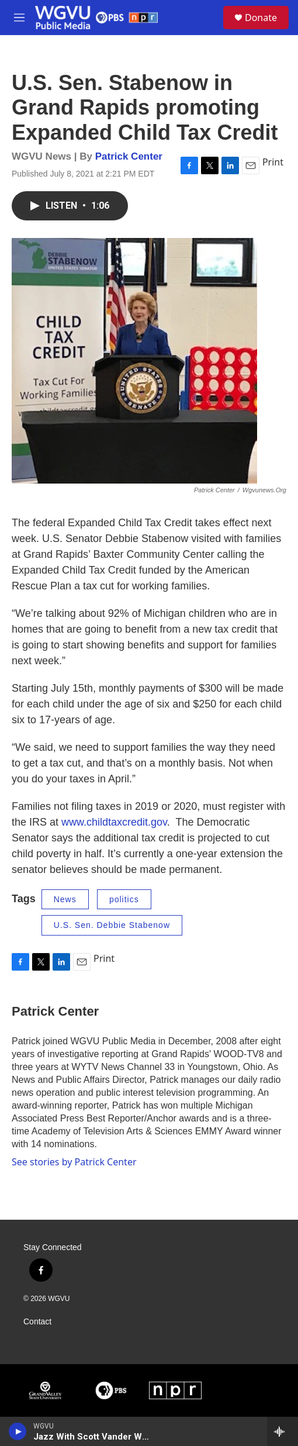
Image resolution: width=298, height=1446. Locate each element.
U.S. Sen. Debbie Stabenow (112, 925)
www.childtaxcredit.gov (114, 822)
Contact (37, 1321)
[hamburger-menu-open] (19, 17)
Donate (261, 17)
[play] (18, 1431)
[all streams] (282, 1431)
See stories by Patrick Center (74, 1161)
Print (272, 162)
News (65, 899)
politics (124, 899)
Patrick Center (128, 156)
